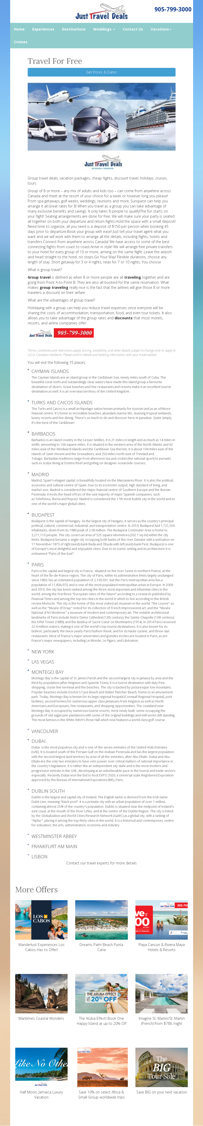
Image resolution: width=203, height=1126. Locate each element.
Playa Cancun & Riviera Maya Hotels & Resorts (161, 926)
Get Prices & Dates (101, 72)
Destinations (74, 29)
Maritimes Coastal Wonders (41, 997)
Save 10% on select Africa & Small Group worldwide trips (101, 1074)
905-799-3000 (173, 9)
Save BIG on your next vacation (161, 1071)
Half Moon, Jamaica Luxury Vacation (41, 1074)
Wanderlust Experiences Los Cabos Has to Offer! (41, 926)
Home (19, 29)
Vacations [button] (161, 29)
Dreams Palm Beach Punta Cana (101, 926)
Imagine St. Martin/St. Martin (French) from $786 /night (161, 1000)
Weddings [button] (104, 29)
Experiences (43, 29)
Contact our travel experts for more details (101, 863)
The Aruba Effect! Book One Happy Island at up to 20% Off (101, 1000)
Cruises (20, 41)
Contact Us (133, 29)
